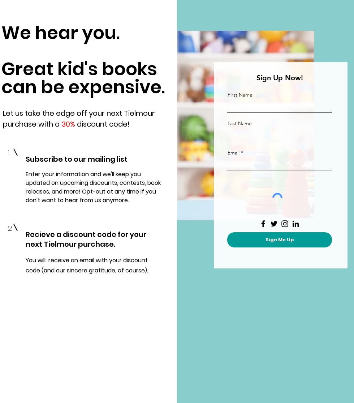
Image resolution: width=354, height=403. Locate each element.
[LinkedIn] (295, 223)
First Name (240, 94)
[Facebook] (263, 223)
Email (233, 152)
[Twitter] (274, 223)
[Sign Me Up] (279, 239)
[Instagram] (284, 223)
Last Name (240, 123)
